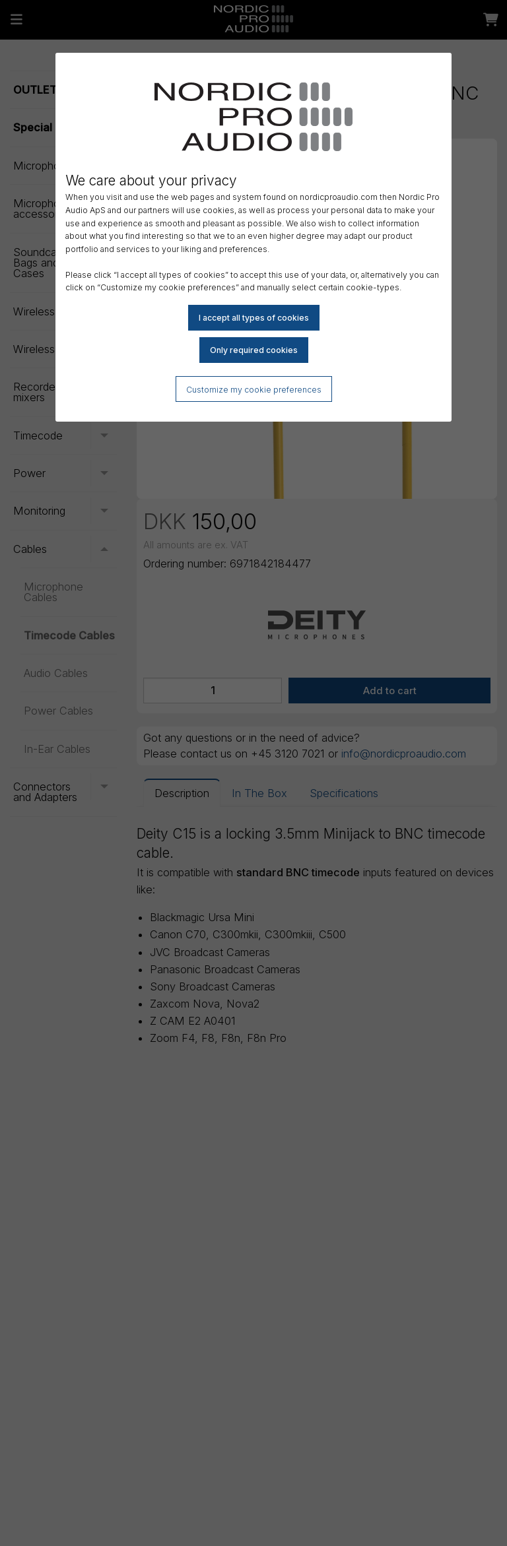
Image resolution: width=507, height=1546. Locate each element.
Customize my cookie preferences (253, 390)
